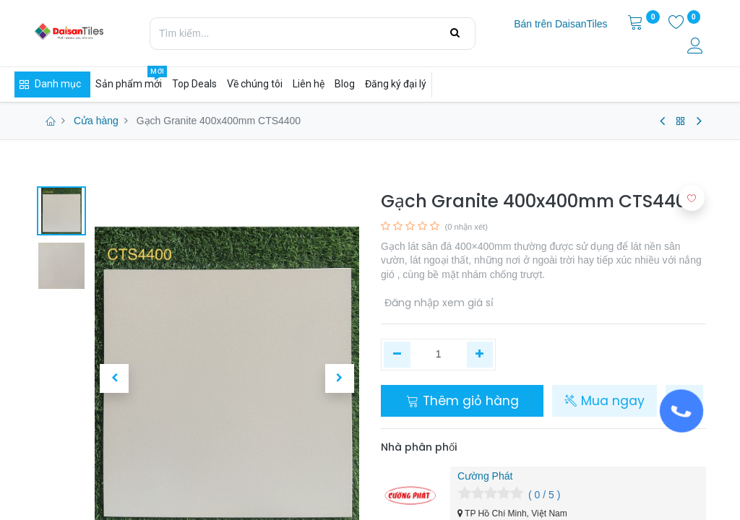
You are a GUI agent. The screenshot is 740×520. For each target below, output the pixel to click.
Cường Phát (484, 476)
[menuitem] (560, 25)
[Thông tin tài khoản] (696, 47)
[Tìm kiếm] (455, 33)
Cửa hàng (96, 120)
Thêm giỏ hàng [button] (462, 401)
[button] (114, 378)
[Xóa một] (397, 355)
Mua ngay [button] (604, 401)
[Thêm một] (480, 355)
